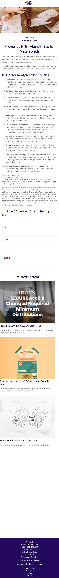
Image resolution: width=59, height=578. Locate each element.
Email (4, 227)
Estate (29, 576)
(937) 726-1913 (32, 547)
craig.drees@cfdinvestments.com (29, 564)
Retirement (29, 571)
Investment (29, 573)
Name (4, 215)
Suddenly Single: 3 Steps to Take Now (18, 440)
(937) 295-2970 (32, 545)
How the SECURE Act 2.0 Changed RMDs (20, 325)
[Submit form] (7, 258)
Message (5, 239)
